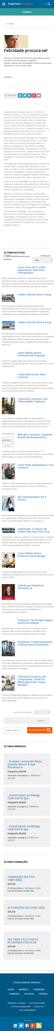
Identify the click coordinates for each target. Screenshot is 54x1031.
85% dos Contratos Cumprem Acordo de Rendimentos (35, 436)
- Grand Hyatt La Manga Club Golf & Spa (24, 796)
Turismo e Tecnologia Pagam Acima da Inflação (35, 621)
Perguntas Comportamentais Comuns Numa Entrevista (35, 643)
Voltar (10, 24)
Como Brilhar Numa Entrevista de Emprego (31, 354)
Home (11, 989)
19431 (27, 913)
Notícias (29, 993)
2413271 (27, 833)
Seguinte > (41, 720)
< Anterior (13, 720)
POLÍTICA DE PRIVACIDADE (21, 1007)
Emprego (23, 989)
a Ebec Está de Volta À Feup (34, 294)
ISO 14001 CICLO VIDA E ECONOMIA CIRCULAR (23, 940)
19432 (27, 883)
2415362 (27, 770)
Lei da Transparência (27, 1010)
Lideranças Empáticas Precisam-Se (31, 587)
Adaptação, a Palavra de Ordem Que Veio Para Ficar (34, 530)
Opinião (43, 993)
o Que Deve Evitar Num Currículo (32, 376)
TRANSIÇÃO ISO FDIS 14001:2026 (21, 878)
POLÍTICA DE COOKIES (37, 1003)
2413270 (27, 802)
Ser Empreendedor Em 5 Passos (32, 498)
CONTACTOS (38, 1007)
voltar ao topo (13, 730)
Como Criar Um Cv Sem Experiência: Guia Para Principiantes (32, 270)
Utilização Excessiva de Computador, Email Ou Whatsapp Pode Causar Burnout (32, 680)
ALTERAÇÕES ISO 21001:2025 (26, 907)
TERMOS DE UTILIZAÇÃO (17, 1003)
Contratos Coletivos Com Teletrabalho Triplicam (33, 400)
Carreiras (14, 993)
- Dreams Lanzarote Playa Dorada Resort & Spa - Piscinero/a (25, 764)
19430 (27, 946)
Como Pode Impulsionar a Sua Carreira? (35, 466)
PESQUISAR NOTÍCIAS (40, 730)
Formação (39, 989)
